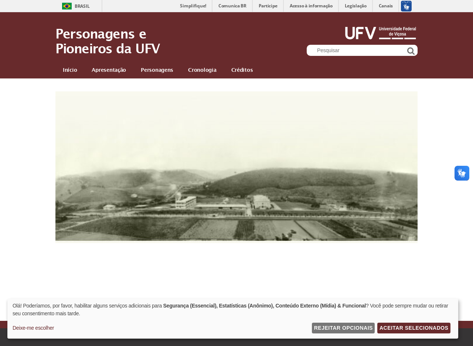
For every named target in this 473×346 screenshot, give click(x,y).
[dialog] (232, 319)
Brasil (82, 6)
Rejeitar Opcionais (343, 328)
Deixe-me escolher (33, 328)
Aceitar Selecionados (414, 328)
